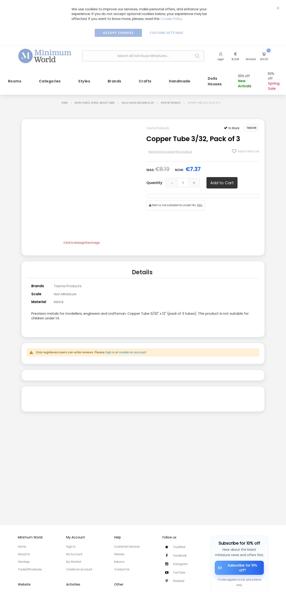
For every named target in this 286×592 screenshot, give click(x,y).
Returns (119, 562)
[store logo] (45, 55)
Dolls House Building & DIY (138, 97)
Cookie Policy (171, 18)
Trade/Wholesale (30, 569)
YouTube (179, 572)
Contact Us (122, 569)
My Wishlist (73, 562)
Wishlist (251, 59)
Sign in (110, 347)
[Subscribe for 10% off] (239, 568)
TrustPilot (179, 547)
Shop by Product (171, 97)
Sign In (71, 546)
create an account (132, 347)
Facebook (180, 555)
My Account (74, 554)
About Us (24, 554)
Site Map (23, 562)
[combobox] (143, 55)
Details (142, 267)
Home (64, 97)
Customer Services (127, 546)
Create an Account (79, 569)
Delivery (119, 554)
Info (199, 200)
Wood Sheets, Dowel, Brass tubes (94, 97)
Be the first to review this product (170, 147)
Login (221, 59)
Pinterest (178, 581)
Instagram (180, 564)
